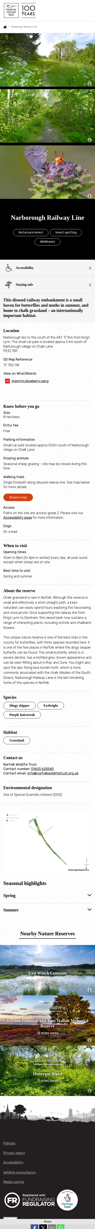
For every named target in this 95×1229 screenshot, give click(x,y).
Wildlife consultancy (19, 1172)
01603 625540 (42, 769)
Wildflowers (47, 242)
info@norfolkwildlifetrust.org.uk (52, 773)
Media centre (13, 1182)
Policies (9, 1143)
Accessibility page (17, 518)
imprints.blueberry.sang (30, 381)
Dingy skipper (19, 705)
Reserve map (18, 497)
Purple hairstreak (22, 715)
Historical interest (31, 232)
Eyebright (50, 705)
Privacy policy (14, 1153)
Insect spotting (66, 232)
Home (5, 27)
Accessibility (13, 1162)
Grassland (16, 740)
